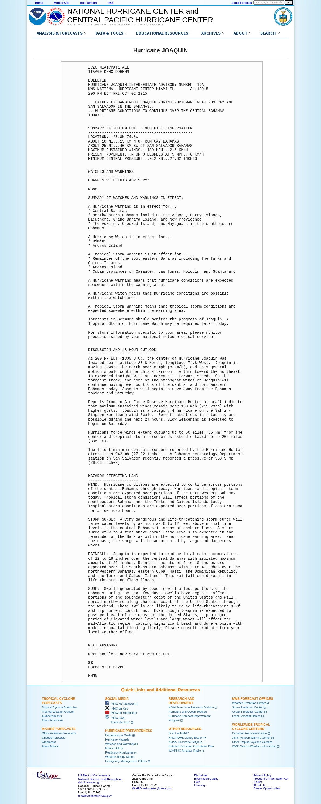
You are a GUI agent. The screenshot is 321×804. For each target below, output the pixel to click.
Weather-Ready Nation (119, 756)
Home (39, 2)
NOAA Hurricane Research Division (191, 707)
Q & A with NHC (179, 733)
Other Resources (185, 729)
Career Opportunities (266, 788)
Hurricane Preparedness (128, 731)
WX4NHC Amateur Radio (185, 750)
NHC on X (115, 708)
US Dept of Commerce (92, 775)
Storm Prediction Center (247, 707)
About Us (259, 785)
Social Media (117, 699)
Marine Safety (114, 748)
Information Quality (206, 778)
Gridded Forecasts (54, 737)
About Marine (50, 746)
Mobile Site (61, 2)
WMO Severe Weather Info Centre (254, 746)
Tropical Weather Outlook (58, 711)
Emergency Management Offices (126, 761)
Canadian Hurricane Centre (249, 733)
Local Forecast (242, 2)
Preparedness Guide (118, 735)
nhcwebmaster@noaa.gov (95, 795)
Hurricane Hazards (117, 739)
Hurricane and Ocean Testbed (188, 711)
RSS (110, 2)
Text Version (88, 2)
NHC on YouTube (119, 712)
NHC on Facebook (120, 703)
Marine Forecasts (59, 729)
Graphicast (49, 742)
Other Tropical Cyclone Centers (252, 742)
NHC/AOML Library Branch (186, 737)
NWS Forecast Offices (252, 699)
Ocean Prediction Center (248, 711)
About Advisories (52, 720)
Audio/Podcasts (52, 716)
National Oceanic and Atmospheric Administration (116, 24)
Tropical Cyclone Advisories (59, 707)
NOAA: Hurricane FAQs (184, 742)
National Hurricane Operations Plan (191, 746)
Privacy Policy (262, 775)
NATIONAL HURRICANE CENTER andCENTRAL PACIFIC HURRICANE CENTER (140, 15)
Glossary (200, 785)
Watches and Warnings (120, 743)
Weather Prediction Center (249, 703)
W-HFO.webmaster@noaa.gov (152, 788)
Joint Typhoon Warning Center (251, 737)
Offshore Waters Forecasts (59, 733)
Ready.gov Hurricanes (119, 752)
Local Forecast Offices (246, 716)
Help (197, 781)
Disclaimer (201, 775)
